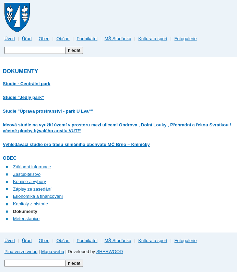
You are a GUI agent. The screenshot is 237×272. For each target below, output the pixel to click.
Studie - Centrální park (26, 83)
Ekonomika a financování (38, 196)
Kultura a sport (152, 38)
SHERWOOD (109, 251)
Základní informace (32, 166)
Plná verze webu (20, 251)
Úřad (27, 38)
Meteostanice (26, 218)
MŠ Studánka (118, 38)
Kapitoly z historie (30, 203)
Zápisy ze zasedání (32, 189)
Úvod (9, 38)
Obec (44, 38)
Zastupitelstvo (26, 174)
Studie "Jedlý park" (23, 97)
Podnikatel (86, 38)
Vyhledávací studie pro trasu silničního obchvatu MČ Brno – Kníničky (76, 144)
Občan (62, 38)
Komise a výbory (29, 181)
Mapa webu (52, 251)
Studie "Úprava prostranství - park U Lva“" (48, 111)
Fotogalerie (186, 38)
